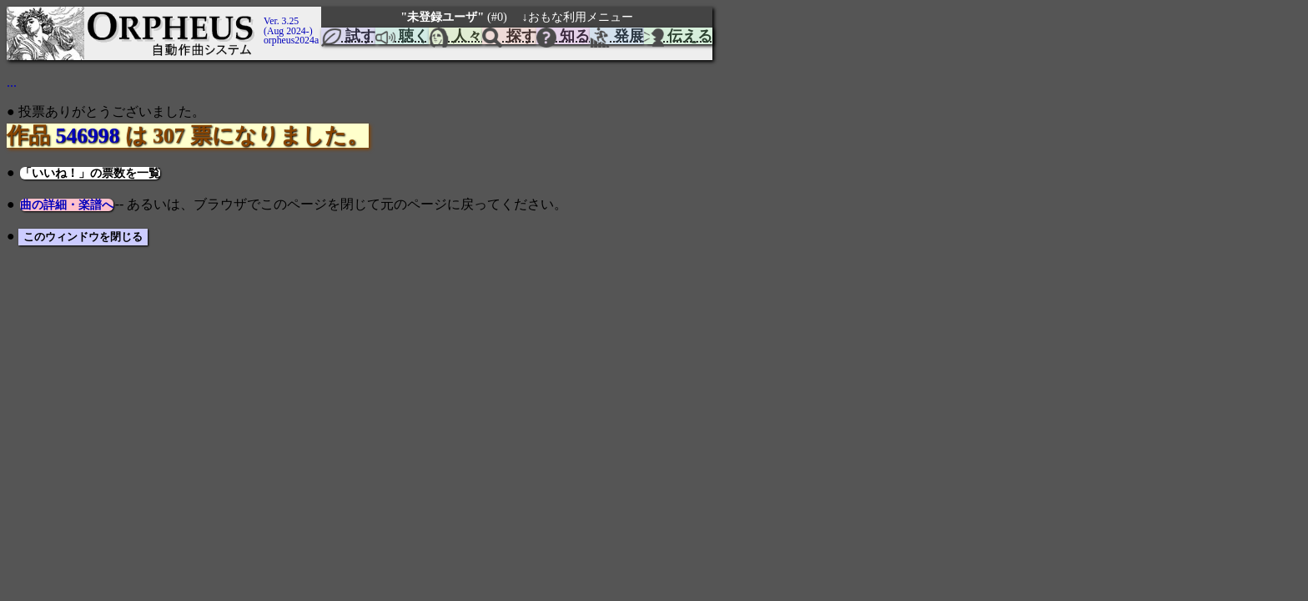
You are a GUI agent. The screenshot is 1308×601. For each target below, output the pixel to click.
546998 (87, 136)
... (12, 82)
